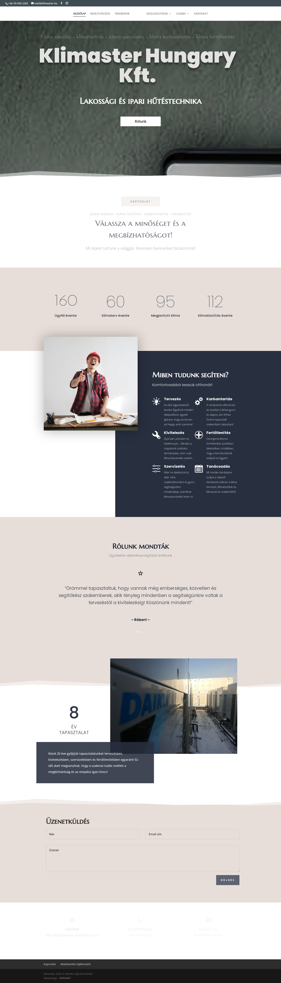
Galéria (181, 13)
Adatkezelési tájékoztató (75, 964)
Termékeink (122, 13)
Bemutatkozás (100, 13)
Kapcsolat (201, 13)
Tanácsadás (218, 466)
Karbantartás (219, 398)
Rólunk (140, 121)
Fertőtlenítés (218, 432)
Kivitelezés (174, 432)
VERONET (65, 978)
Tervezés (172, 398)
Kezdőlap (79, 13)
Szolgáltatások (157, 13)
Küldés (244, 880)
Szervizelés (174, 466)
